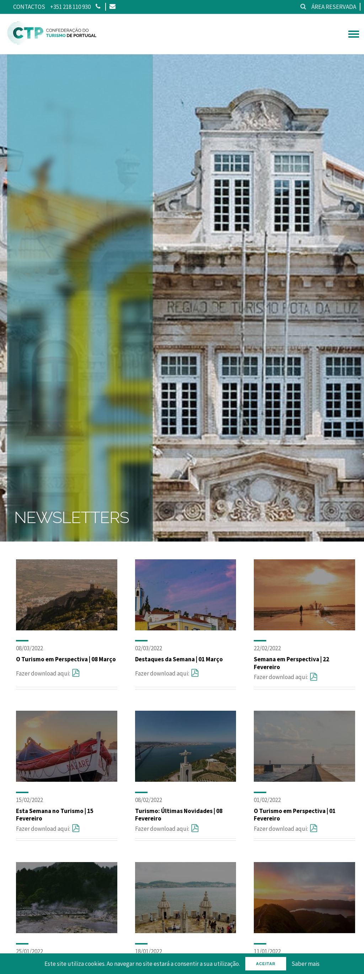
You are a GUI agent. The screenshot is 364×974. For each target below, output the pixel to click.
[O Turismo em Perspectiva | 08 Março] (66, 628)
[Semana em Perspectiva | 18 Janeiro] (185, 931)
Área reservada (333, 7)
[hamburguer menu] (353, 34)
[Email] (112, 7)
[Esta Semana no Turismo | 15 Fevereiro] (66, 780)
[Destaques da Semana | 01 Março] (185, 628)
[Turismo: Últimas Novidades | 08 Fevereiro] (185, 780)
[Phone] (98, 7)
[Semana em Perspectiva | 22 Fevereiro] (304, 628)
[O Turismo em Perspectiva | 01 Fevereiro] (304, 780)
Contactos (29, 7)
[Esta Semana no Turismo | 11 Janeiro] (304, 931)
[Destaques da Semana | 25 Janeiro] (66, 931)
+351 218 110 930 (70, 7)
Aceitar (265, 964)
